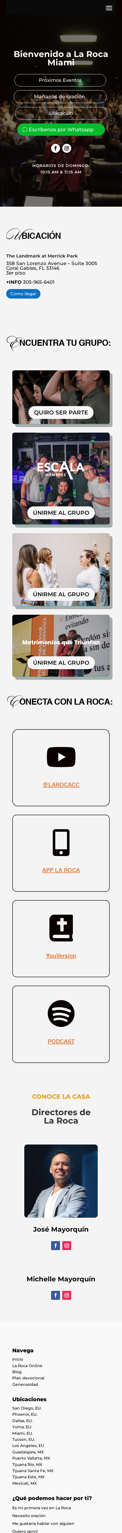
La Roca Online (27, 1365)
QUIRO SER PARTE (61, 412)
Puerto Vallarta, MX (31, 1458)
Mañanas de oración (59, 97)
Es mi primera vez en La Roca (41, 1507)
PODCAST (61, 1042)
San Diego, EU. (27, 1408)
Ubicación (61, 113)
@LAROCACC (61, 785)
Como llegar (23, 293)
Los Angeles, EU (28, 1445)
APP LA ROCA (61, 871)
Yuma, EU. (22, 1426)
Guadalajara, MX (28, 1452)
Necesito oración (29, 1515)
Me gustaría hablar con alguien (43, 1523)
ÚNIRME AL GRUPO (61, 512)
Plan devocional (28, 1378)
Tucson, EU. (23, 1439)
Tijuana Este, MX (28, 1476)
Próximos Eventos (60, 80)
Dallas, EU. (22, 1420)
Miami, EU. (22, 1433)
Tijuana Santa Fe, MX (32, 1470)
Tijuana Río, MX (27, 1464)
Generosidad (25, 1384)
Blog (17, 1371)
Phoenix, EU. (24, 1414)
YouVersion (61, 956)
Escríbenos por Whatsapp (61, 130)
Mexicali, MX (24, 1483)
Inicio (17, 1359)
